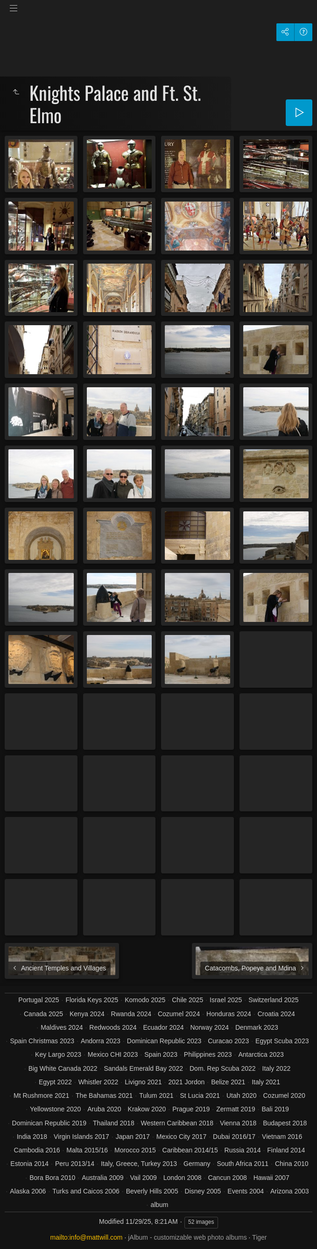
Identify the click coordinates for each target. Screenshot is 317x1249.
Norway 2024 (209, 1027)
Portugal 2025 (38, 1000)
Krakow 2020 (147, 1109)
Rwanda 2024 (131, 1014)
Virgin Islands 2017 (81, 1136)
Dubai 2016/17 (234, 1136)
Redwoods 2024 (112, 1027)
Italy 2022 (276, 1068)
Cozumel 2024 (179, 1014)
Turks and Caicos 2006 (85, 1191)
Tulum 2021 (156, 1095)
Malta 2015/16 (87, 1150)
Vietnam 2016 (282, 1136)
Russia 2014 (243, 1150)
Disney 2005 (203, 1191)
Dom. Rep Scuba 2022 (223, 1068)
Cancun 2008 (227, 1177)
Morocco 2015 (135, 1150)
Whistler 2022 (98, 1082)
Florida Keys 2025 (91, 1000)
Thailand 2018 (113, 1123)
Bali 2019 (275, 1109)
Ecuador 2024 (163, 1027)
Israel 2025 (226, 1000)
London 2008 (182, 1177)
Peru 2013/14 (74, 1163)
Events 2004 (245, 1191)
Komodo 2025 (145, 1000)
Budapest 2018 (285, 1123)
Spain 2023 (160, 1054)
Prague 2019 (191, 1109)
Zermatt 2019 (235, 1109)
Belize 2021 (228, 1082)
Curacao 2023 (228, 1041)
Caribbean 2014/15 (190, 1150)
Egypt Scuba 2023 (282, 1041)
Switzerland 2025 (273, 1000)
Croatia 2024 (276, 1014)
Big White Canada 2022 (63, 1068)
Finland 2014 (286, 1150)
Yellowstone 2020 (55, 1109)
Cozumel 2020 (284, 1095)
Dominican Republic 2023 (164, 1041)
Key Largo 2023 (58, 1054)
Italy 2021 (266, 1082)
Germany (197, 1163)
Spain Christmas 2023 (42, 1041)
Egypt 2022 (55, 1082)
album (159, 1204)
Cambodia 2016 (37, 1150)
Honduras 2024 (228, 1014)
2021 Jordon (186, 1082)
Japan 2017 (133, 1136)
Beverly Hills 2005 (152, 1191)
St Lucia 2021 (200, 1095)
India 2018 (32, 1136)
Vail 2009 (143, 1177)
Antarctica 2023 (261, 1054)
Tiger (259, 1237)
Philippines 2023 (208, 1054)
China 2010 (292, 1163)
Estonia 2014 (29, 1163)
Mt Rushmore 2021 (41, 1095)
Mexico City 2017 (181, 1136)
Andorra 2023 (100, 1041)
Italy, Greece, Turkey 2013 (139, 1163)
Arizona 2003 (289, 1191)
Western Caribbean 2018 (177, 1123)
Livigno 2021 (143, 1082)
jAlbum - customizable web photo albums (187, 1237)
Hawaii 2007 (271, 1177)
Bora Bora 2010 (52, 1177)
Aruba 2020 (104, 1109)
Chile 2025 (187, 1000)
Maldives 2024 (62, 1027)
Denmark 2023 (256, 1027)
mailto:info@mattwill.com (86, 1237)
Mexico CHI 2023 (113, 1054)
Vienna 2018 (238, 1123)
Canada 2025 (43, 1014)
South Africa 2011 (242, 1163)
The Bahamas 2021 (104, 1095)
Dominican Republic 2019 (49, 1123)
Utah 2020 (241, 1095)
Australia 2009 (103, 1177)
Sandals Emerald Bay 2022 (143, 1068)
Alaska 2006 (28, 1191)
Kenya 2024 (87, 1014)
